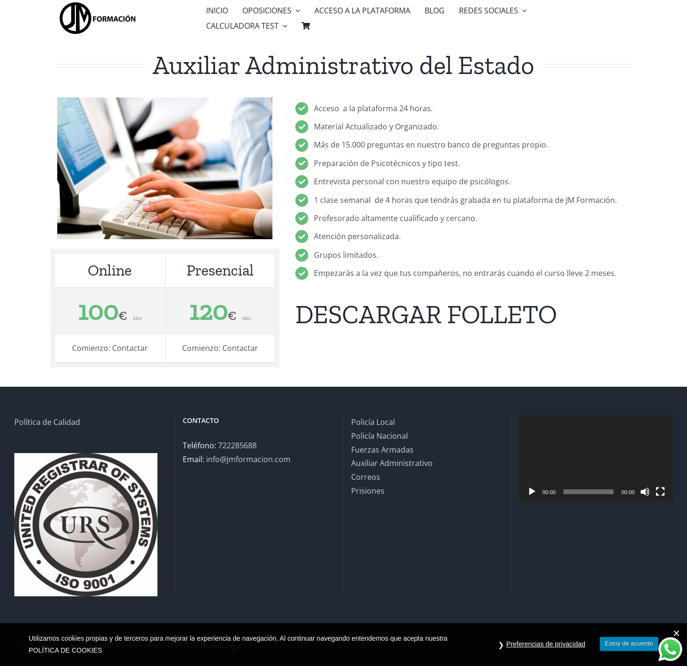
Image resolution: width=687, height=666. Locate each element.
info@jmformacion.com (248, 459)
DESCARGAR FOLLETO (426, 314)
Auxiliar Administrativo (392, 463)
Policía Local (373, 422)
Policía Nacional (379, 436)
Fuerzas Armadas (382, 449)
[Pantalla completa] (660, 492)
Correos (365, 477)
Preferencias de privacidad (545, 644)
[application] (596, 458)
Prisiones (368, 491)
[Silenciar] (645, 492)
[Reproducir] (532, 492)
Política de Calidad (47, 422)
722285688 (237, 445)
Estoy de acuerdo (629, 643)
